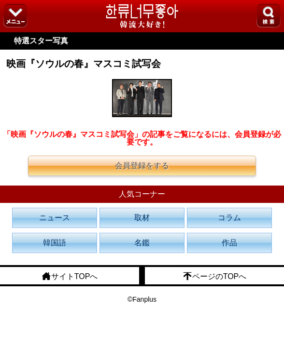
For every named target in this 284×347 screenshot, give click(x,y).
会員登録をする (142, 165)
